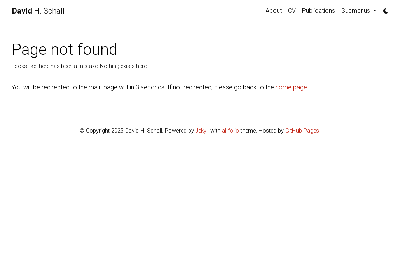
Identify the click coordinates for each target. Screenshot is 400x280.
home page (291, 87)
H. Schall (38, 11)
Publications (318, 10)
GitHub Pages (302, 131)
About (274, 10)
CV (292, 10)
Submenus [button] (356, 10)
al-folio (230, 131)
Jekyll (202, 131)
